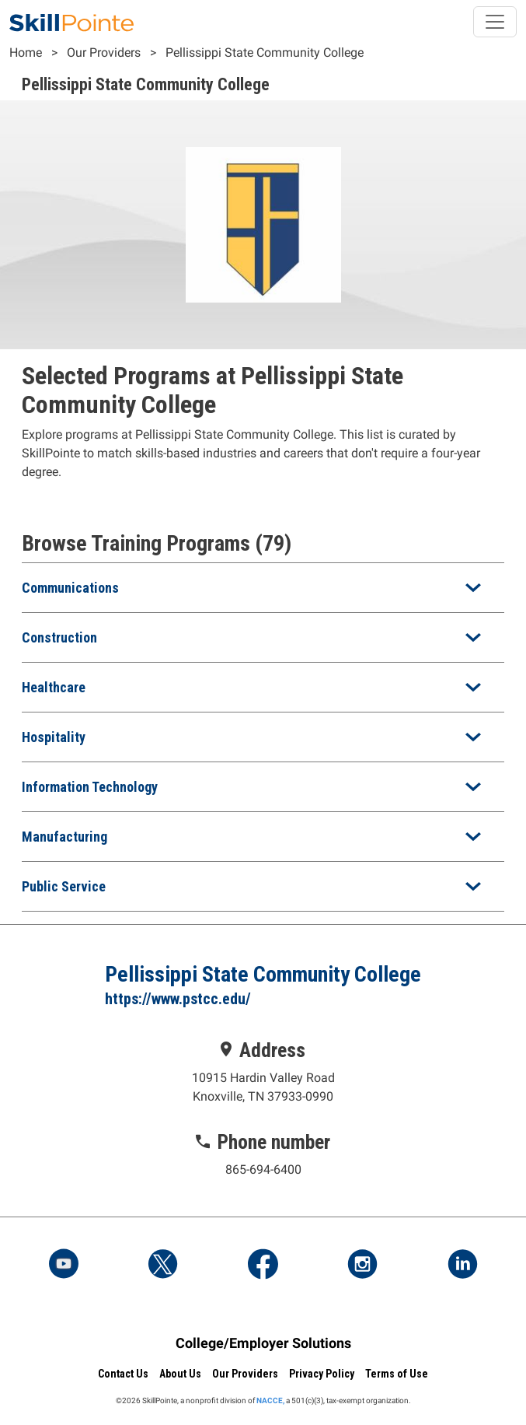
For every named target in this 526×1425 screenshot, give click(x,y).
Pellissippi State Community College (264, 52)
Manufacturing (64, 836)
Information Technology (90, 787)
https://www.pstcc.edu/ (178, 998)
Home (25, 52)
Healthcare (53, 687)
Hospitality (53, 737)
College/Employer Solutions (263, 1343)
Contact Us (123, 1373)
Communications (70, 587)
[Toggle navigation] (495, 21)
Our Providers (104, 52)
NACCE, (270, 1400)
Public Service (64, 886)
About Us (180, 1373)
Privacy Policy (321, 1373)
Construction (59, 637)
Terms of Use (396, 1373)
